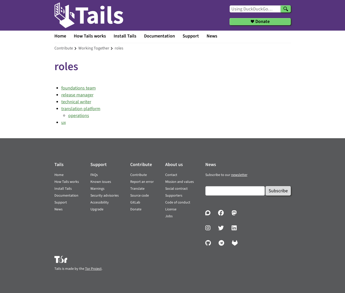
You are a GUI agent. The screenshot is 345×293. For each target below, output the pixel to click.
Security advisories (104, 195)
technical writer (76, 102)
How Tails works (90, 36)
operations (78, 115)
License (170, 209)
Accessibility (99, 202)
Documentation (159, 36)
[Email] (235, 191)
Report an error (142, 181)
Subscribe (278, 191)
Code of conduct (177, 202)
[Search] (286, 8)
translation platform (80, 109)
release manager (77, 95)
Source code (139, 195)
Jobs (169, 216)
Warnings (97, 188)
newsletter (239, 174)
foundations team (78, 88)
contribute (63, 48)
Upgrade (96, 209)
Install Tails (125, 36)
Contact (171, 174)
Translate (137, 188)
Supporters (173, 195)
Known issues (100, 181)
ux (63, 122)
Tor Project (93, 268)
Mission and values (179, 181)
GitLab (135, 202)
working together (93, 48)
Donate (135, 209)
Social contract (176, 188)
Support (191, 36)
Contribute (138, 174)
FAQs (94, 174)
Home (60, 36)
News (212, 36)
